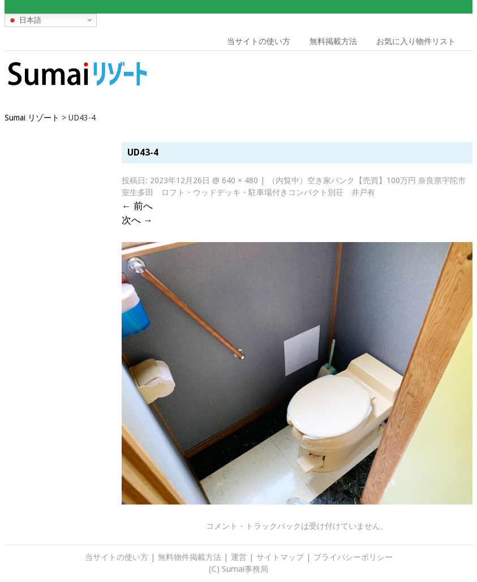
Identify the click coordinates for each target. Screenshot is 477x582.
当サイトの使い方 (258, 41)
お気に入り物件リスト (415, 41)
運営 (239, 557)
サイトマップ (280, 557)
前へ (137, 206)
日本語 (24, 19)
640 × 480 (240, 180)
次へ (137, 220)
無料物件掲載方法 (189, 557)
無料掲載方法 (333, 41)
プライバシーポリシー (353, 557)
